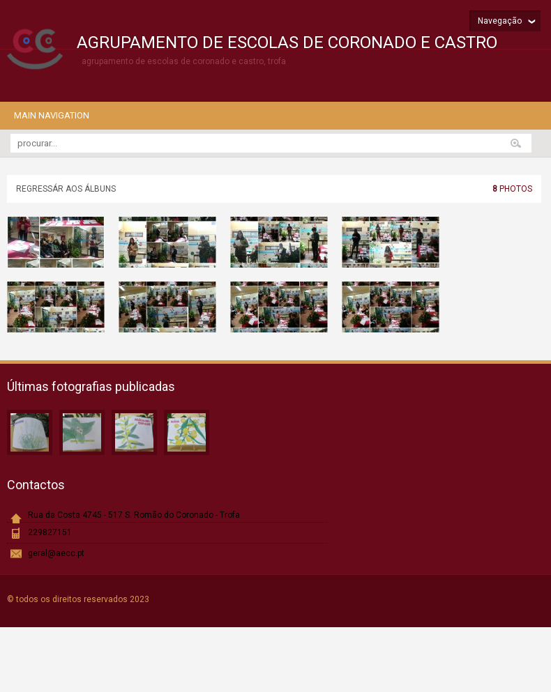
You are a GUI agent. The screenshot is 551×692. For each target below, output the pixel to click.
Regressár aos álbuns (66, 189)
